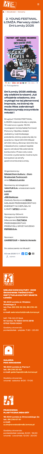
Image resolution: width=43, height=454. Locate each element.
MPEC (16, 209)
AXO (6, 194)
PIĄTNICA (22, 220)
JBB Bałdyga (11, 197)
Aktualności (11, 12)
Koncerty (21, 12)
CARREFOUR (10, 240)
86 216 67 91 (14, 419)
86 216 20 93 (15, 369)
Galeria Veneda (28, 240)
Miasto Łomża (17, 180)
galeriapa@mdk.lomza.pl (24, 372)
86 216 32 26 (19, 307)
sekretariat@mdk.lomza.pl (25, 312)
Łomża (8, 191)
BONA (28, 200)
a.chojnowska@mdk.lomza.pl (19, 424)
